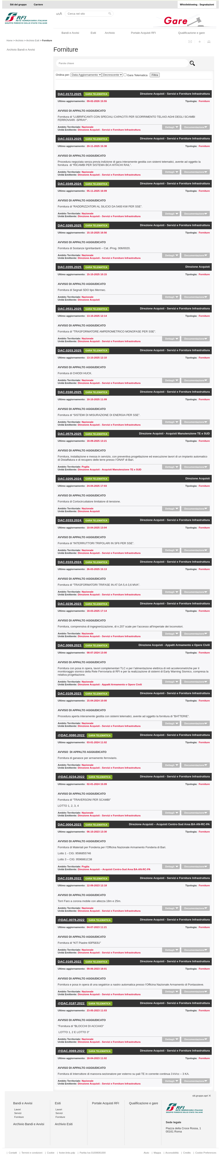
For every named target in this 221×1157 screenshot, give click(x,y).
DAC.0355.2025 (70, 267)
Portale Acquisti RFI (143, 32)
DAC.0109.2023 (70, 693)
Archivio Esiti (32, 40)
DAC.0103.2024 (70, 562)
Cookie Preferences (205, 1152)
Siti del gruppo (18, 4)
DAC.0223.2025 (70, 139)
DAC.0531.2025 (70, 308)
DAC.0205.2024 (70, 478)
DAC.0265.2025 (70, 225)
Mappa (157, 1152)
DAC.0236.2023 (70, 604)
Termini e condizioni (31, 1152)
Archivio (110, 32)
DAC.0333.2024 (70, 520)
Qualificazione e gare (191, 32)
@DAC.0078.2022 (71, 920)
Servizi (17, 1113)
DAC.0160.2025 (70, 392)
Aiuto (146, 1152)
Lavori (17, 1109)
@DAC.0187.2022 (71, 1003)
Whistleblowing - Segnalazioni (197, 4)
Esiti (93, 32)
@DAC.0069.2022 (71, 1051)
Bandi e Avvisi (70, 32)
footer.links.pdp (67, 1152)
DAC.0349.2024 (70, 183)
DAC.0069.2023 (70, 645)
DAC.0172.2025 (70, 94)
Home (9, 40)
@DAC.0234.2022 (71, 777)
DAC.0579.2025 (70, 434)
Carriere (38, 4)
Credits (187, 1152)
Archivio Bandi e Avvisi (21, 49)
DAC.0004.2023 (70, 824)
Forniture (19, 1117)
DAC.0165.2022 (70, 961)
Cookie (50, 1152)
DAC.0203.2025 (70, 350)
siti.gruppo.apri (200, 1095)
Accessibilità (172, 1152)
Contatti (13, 1152)
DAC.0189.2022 (70, 878)
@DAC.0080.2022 (71, 735)
